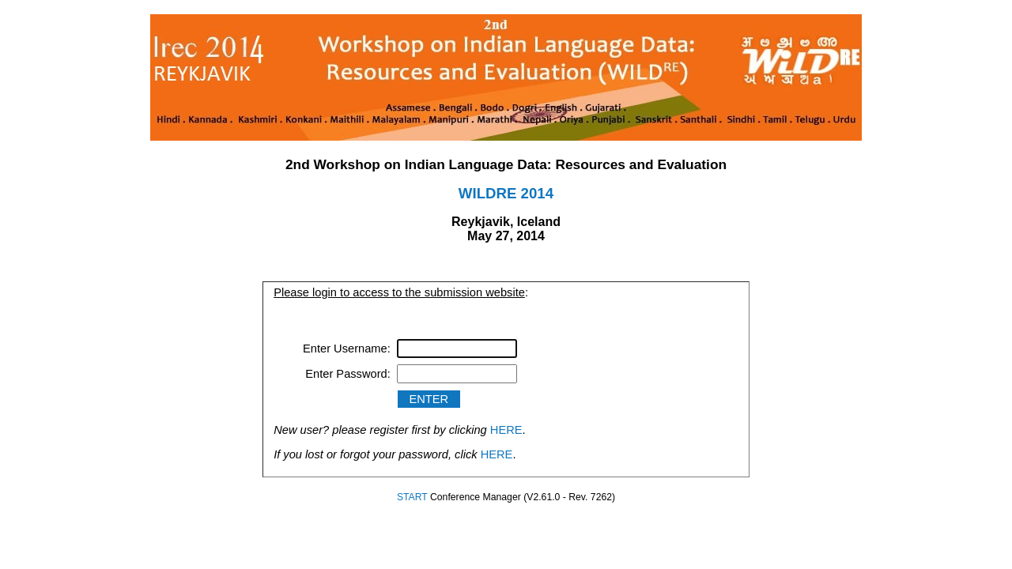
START (412, 497)
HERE (506, 430)
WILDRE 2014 (506, 193)
